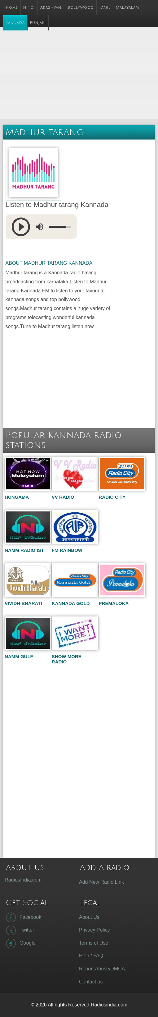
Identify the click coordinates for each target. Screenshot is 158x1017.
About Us (89, 917)
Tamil (105, 8)
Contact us (91, 981)
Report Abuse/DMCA (102, 968)
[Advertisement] (80, 73)
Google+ (21, 943)
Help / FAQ (91, 955)
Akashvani (51, 8)
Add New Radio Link (101, 882)
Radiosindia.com (109, 1004)
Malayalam (127, 8)
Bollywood (81, 8)
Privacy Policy (94, 929)
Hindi (29, 8)
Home (12, 8)
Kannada (15, 23)
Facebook (23, 917)
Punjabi (38, 23)
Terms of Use (93, 943)
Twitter (19, 930)
